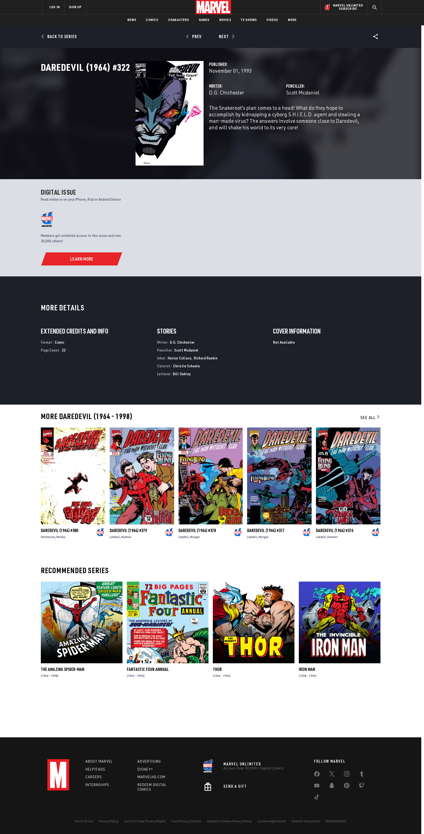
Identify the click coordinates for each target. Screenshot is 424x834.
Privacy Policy (109, 821)
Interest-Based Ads (305, 821)
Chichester (48, 579)
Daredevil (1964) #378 (197, 572)
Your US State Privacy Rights (145, 821)
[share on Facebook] (317, 775)
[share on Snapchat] (331, 786)
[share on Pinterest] (346, 786)
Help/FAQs (95, 769)
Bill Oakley (182, 415)
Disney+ (145, 769)
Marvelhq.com (151, 777)
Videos (272, 20)
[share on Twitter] (331, 775)
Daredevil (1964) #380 (59, 572)
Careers (93, 777)
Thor (217, 711)
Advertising (149, 761)
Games (204, 20)
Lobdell (115, 579)
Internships (97, 785)
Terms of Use (83, 821)
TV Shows (249, 20)
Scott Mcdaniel (269, 116)
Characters (178, 20)
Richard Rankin (205, 400)
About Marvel (99, 761)
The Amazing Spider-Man (62, 711)
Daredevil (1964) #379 (128, 572)
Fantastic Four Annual (148, 711)
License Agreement (271, 821)
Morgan (195, 579)
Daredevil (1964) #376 (334, 572)
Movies (225, 20)
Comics (152, 20)
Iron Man (307, 711)
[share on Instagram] (346, 775)
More (292, 20)
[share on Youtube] (316, 786)
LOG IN (55, 7)
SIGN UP (75, 7)
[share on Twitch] (361, 786)
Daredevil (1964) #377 (265, 572)
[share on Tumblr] (361, 775)
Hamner (126, 579)
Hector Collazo (179, 400)
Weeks (61, 579)
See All (370, 459)
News (131, 20)
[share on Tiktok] (316, 798)
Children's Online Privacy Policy (229, 821)
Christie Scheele (186, 407)
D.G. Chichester (160, 116)
